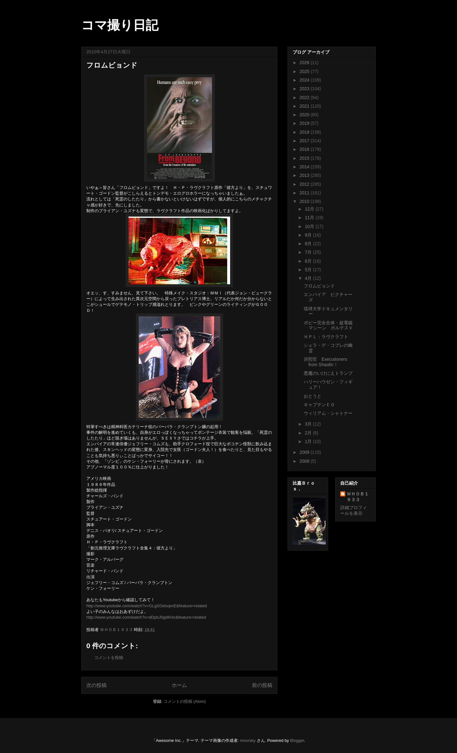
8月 (309, 243)
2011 (305, 192)
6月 (309, 261)
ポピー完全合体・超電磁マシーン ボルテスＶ (328, 325)
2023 (305, 88)
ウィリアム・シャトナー (328, 413)
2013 (305, 175)
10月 (310, 226)
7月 (309, 252)
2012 (305, 184)
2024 (305, 80)
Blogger (297, 740)
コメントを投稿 (108, 657)
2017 (305, 140)
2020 (305, 114)
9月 (309, 235)
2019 (305, 123)
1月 (309, 441)
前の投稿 (262, 685)
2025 (305, 71)
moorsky (247, 740)
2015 (305, 158)
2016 (305, 149)
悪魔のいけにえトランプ (328, 373)
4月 (309, 278)
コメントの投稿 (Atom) (184, 701)
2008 (305, 461)
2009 (305, 452)
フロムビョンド (319, 285)
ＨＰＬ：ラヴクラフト (326, 336)
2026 (305, 62)
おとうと (312, 396)
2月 (309, 432)
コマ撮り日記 (119, 25)
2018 (305, 132)
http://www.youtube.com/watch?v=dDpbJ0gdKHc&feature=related (146, 617)
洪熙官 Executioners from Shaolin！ (325, 362)
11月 (310, 217)
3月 (309, 424)
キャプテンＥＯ (319, 404)
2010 (305, 201)
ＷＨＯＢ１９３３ (358, 496)
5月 (309, 269)
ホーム (179, 685)
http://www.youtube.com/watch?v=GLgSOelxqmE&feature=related (146, 605)
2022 (305, 97)
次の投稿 (96, 685)
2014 (305, 166)
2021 (305, 106)
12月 (310, 209)
